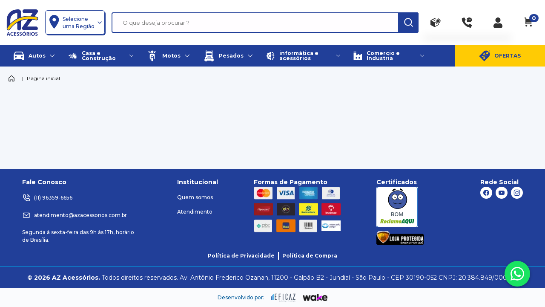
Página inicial (43, 78)
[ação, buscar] (408, 22)
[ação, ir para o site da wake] (315, 297)
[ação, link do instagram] (517, 193)
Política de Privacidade (241, 255)
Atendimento (194, 212)
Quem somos (195, 197)
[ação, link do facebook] (486, 193)
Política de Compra (309, 255)
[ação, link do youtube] (502, 193)
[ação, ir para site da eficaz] (283, 297)
